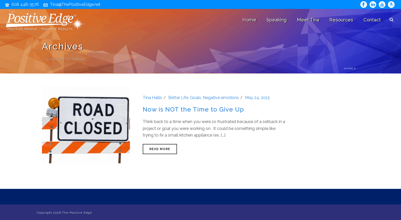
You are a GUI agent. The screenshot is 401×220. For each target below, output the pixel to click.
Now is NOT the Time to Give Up (193, 109)
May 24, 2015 (257, 97)
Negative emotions (221, 97)
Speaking (276, 19)
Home (249, 19)
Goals (195, 97)
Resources (341, 19)
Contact (372, 19)
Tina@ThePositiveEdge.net (75, 4)
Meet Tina (308, 19)
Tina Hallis (152, 97)
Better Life (178, 97)
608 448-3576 (25, 4)
